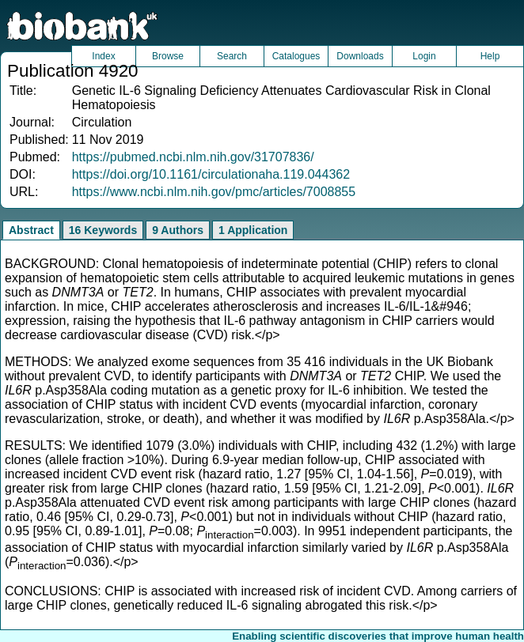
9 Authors (177, 230)
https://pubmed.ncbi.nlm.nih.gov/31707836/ (193, 157)
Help (490, 56)
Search (232, 56)
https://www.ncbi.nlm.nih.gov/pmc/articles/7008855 (213, 191)
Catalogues (296, 56)
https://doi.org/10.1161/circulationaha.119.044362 (211, 174)
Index (103, 56)
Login (423, 56)
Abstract (31, 230)
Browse (168, 56)
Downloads (359, 56)
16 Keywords (103, 230)
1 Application (252, 230)
